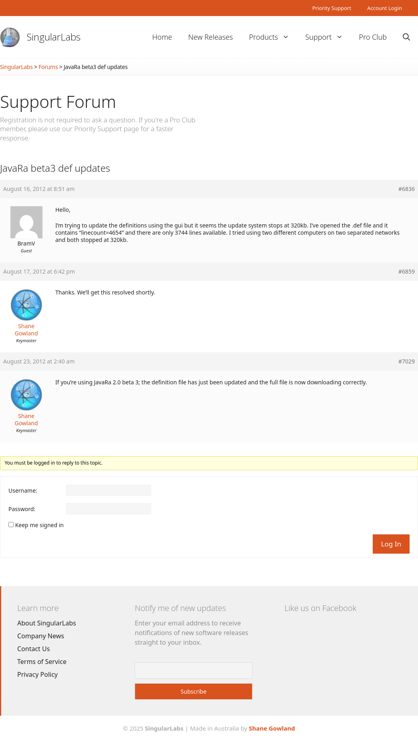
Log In (391, 543)
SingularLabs (54, 36)
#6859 (406, 271)
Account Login (384, 8)
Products (273, 37)
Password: (21, 509)
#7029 (406, 361)
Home (162, 37)
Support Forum (58, 101)
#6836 (406, 189)
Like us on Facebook (320, 608)
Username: (22, 490)
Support (328, 37)
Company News (40, 635)
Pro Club (373, 37)
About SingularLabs (46, 623)
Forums (48, 67)
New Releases (210, 37)
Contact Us (33, 648)
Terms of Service (42, 661)
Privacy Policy (37, 674)
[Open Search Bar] (406, 37)
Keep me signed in (39, 525)
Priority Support (331, 8)
